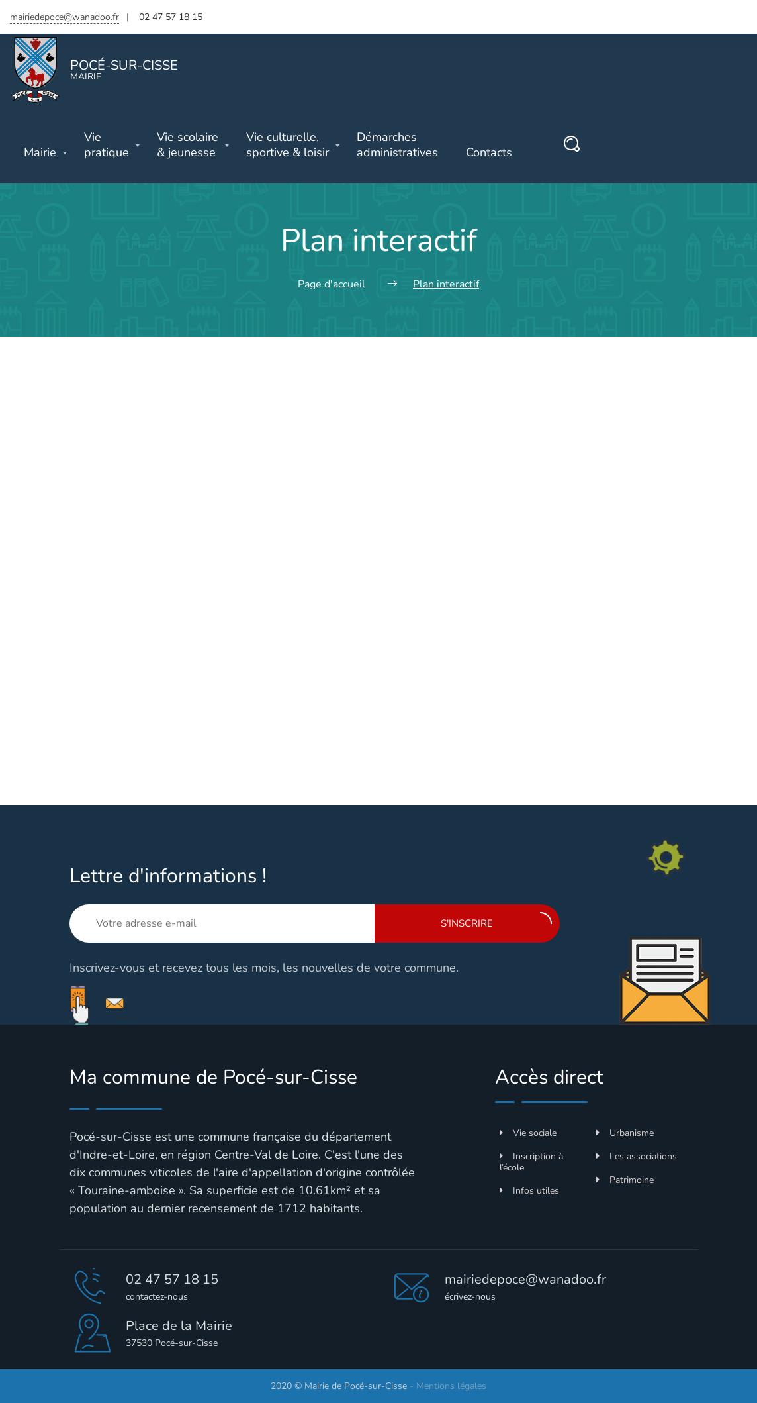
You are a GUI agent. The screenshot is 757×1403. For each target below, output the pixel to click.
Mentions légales (451, 1386)
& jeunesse (187, 145)
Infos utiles (529, 1190)
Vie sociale (528, 1133)
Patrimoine (625, 1180)
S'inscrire (496, 921)
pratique (106, 145)
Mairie (40, 152)
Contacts (489, 152)
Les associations (636, 1156)
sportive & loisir (287, 145)
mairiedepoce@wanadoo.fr (64, 17)
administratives (397, 145)
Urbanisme (625, 1133)
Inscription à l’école (531, 1162)
